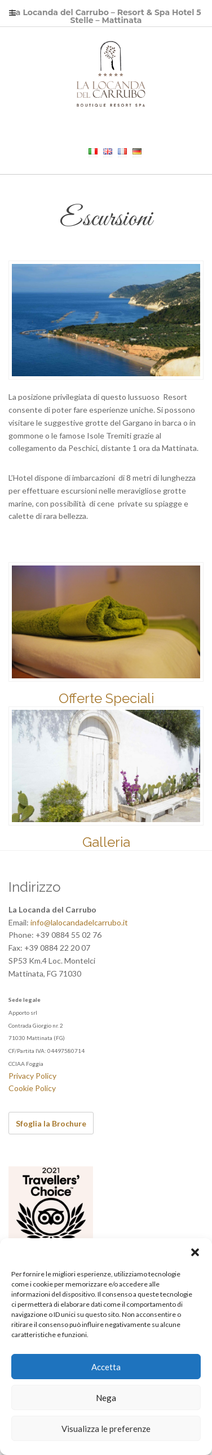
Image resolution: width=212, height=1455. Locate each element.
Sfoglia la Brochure (51, 1123)
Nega (106, 1398)
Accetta (106, 1367)
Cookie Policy (32, 1088)
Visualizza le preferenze (106, 1429)
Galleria (106, 842)
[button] (195, 1252)
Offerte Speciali (106, 698)
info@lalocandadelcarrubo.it (79, 922)
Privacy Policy (32, 1075)
